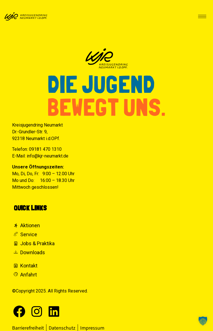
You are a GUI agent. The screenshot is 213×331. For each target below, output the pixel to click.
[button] (203, 321)
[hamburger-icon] (202, 16)
